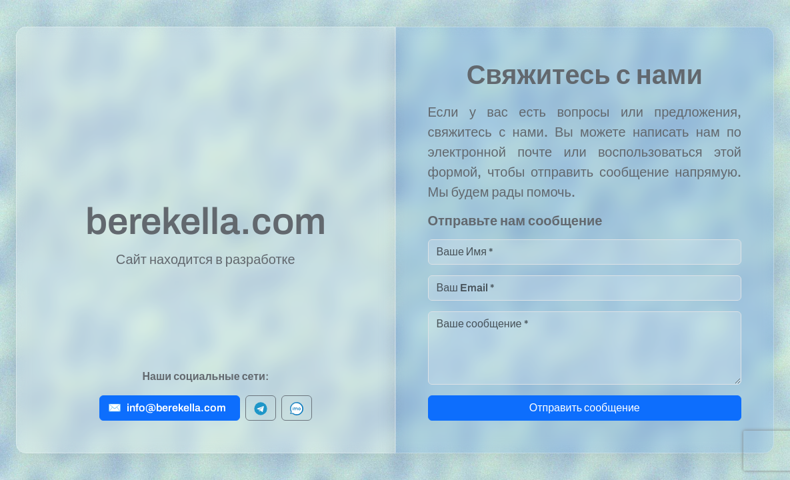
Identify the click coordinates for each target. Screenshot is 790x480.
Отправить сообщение (584, 407)
